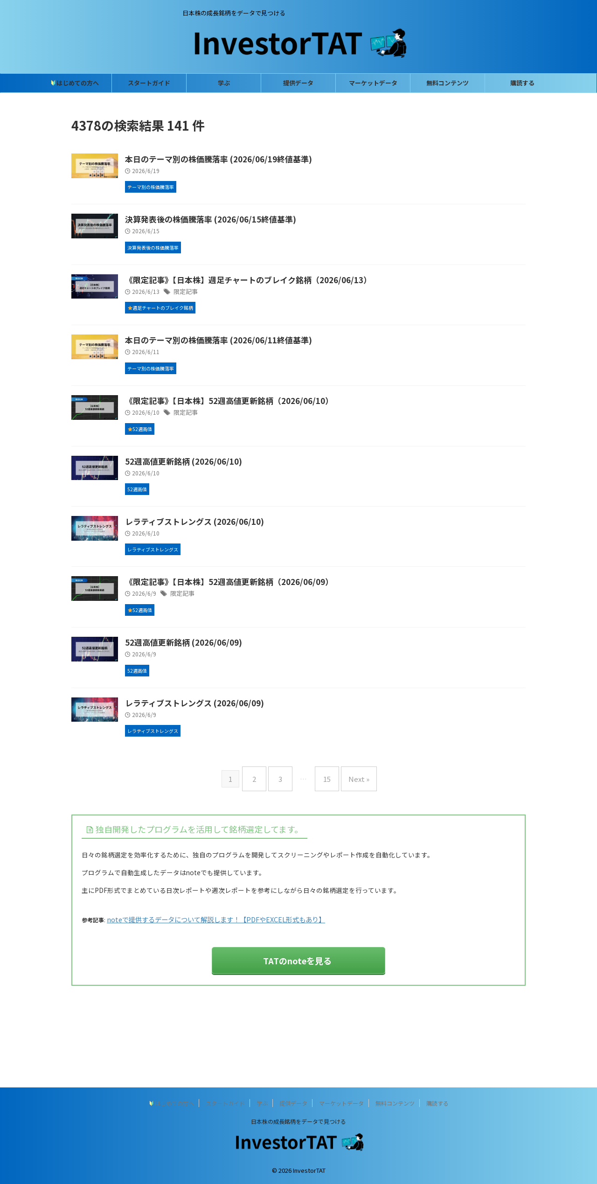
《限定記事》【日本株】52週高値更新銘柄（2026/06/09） (268, 637)
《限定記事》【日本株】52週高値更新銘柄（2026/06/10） (268, 432)
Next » (351, 853)
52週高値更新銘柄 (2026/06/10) (225, 501)
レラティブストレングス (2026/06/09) (236, 774)
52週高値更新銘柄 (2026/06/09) (225, 705)
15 (324, 853)
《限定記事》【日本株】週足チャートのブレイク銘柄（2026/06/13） (286, 296)
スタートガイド (149, 82)
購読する (522, 82)
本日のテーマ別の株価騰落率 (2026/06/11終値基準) (259, 364)
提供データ (298, 82)
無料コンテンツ (447, 82)
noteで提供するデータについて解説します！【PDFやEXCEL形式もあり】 (199, 990)
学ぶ (224, 82)
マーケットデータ (373, 82)
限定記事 (231, 308)
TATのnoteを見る (297, 1029)
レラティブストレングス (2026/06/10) (236, 569)
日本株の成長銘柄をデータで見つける (298, 1121)
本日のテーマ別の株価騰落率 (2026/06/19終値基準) (259, 159)
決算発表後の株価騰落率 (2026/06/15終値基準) (251, 227)
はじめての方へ (74, 82)
